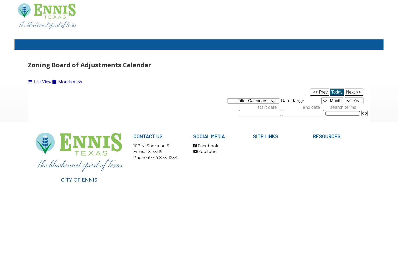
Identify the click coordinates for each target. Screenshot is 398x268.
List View (39, 82)
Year (354, 101)
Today (337, 92)
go (364, 113)
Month (332, 101)
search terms (343, 107)
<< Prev (320, 92)
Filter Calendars (256, 101)
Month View (67, 82)
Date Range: (293, 101)
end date (311, 107)
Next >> (353, 92)
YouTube (205, 151)
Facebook (205, 145)
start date (267, 107)
